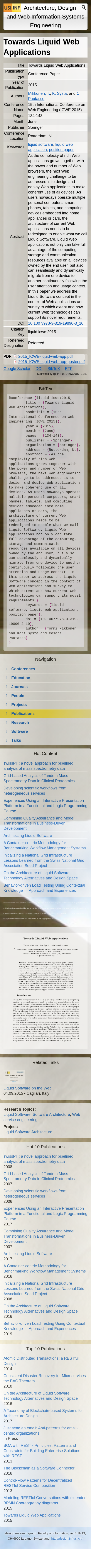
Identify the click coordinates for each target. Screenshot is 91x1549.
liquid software (40, 144)
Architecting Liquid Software (27, 835)
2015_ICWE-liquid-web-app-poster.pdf (51, 362)
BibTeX (53, 368)
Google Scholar (16, 368)
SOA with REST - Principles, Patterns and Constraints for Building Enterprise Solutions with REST (41, 1450)
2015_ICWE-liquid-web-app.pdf (45, 356)
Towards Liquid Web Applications (32, 1515)
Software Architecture (51, 1114)
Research (20, 722)
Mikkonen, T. (39, 93)
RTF (68, 368)
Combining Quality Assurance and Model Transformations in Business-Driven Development (38, 823)
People (17, 696)
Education (20, 678)
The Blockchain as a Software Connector (38, 1468)
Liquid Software (16, 1114)
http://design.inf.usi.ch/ (66, 1538)
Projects (19, 705)
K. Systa (59, 93)
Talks (16, 740)
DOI (38, 368)
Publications (23, 714)
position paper (61, 150)
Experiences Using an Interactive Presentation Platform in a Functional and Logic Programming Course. (45, 805)
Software (19, 731)
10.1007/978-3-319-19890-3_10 (55, 323)
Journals (19, 687)
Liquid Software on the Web (27, 1088)
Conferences (23, 669)
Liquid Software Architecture (27, 1132)
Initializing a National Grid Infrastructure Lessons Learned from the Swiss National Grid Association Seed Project (43, 860)
